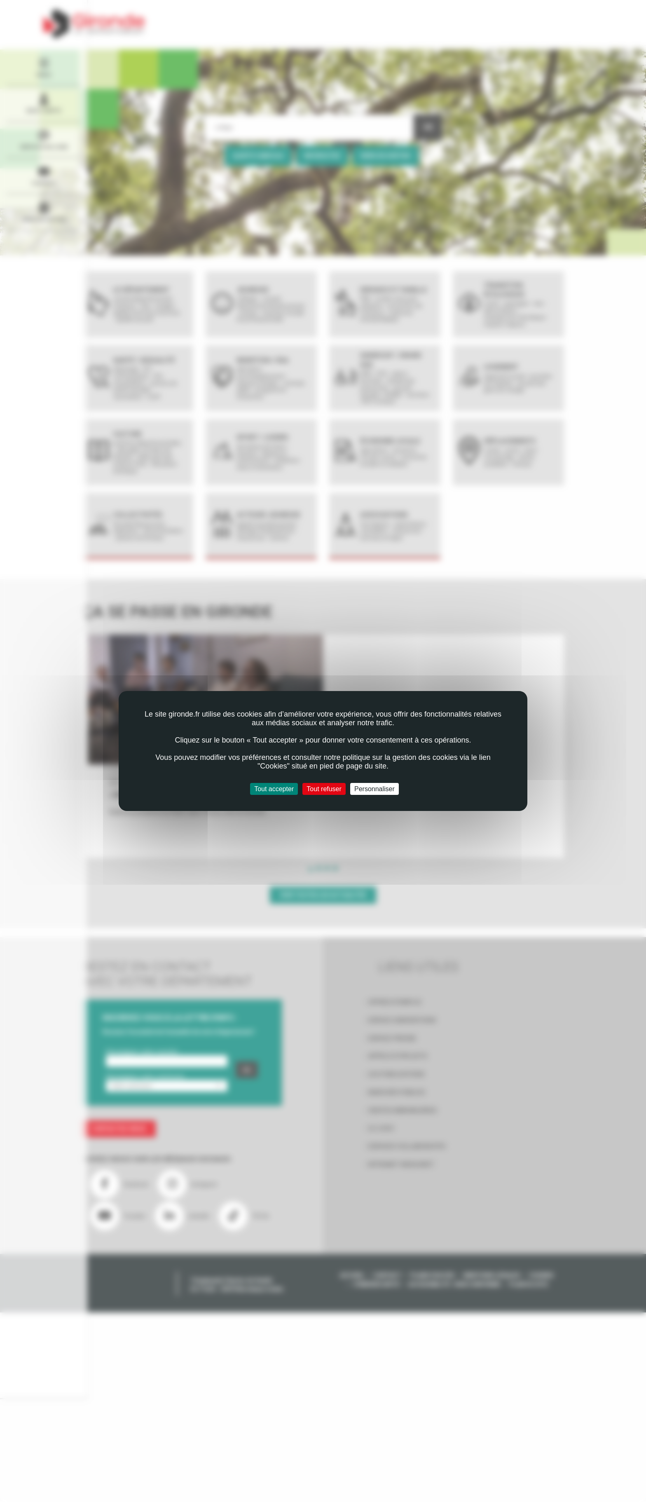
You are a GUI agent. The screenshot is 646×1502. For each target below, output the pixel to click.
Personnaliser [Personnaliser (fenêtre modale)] (374, 788)
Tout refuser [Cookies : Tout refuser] (324, 788)
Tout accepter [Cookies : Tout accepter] (274, 788)
